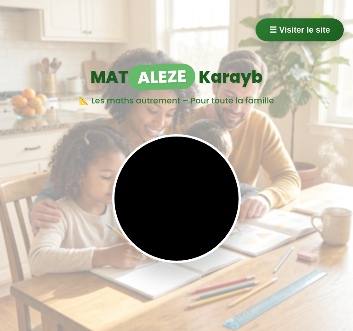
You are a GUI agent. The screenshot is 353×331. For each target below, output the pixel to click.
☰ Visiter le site (299, 29)
